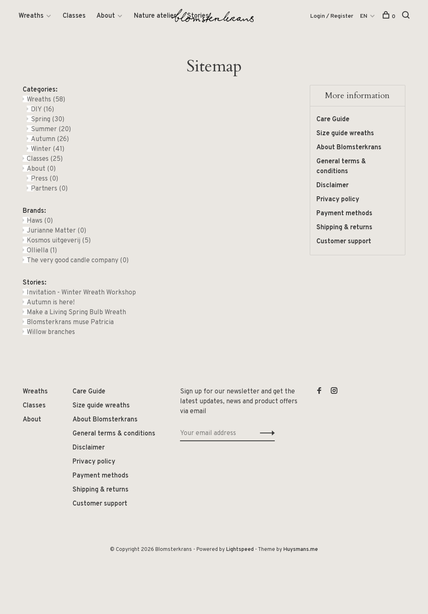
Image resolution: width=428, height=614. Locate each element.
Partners (49, 189)
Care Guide (332, 119)
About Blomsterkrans (348, 148)
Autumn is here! (51, 303)
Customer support (343, 242)
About (105, 16)
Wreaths (31, 16)
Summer (51, 129)
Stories (198, 16)
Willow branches (51, 332)
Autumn (50, 139)
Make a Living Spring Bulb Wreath (76, 312)
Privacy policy (337, 199)
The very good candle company (78, 260)
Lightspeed (240, 549)
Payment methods (344, 213)
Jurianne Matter (56, 231)
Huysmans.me (300, 549)
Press (44, 179)
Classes (74, 16)
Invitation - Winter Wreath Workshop (81, 293)
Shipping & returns (344, 227)
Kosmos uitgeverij (59, 241)
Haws (40, 221)
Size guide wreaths (345, 133)
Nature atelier (155, 16)
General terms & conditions (341, 167)
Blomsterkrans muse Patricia (70, 322)
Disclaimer (332, 185)
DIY (42, 110)
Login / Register (331, 16)
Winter (47, 149)
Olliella (42, 251)
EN (363, 16)
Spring (47, 119)
